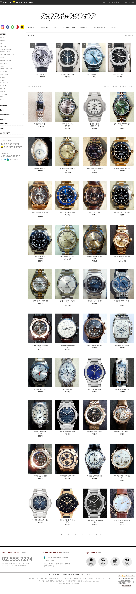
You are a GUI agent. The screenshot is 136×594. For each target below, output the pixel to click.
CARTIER (2, 40)
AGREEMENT (66, 574)
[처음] (61, 534)
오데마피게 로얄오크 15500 (67, 431)
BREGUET (3, 46)
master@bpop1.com (93, 581)
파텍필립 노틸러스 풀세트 (94, 301)
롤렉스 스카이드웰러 (95, 212)
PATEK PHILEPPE (5, 52)
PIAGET (2, 57)
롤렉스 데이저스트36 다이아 (67, 256)
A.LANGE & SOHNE (5, 60)
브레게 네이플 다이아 (67, 389)
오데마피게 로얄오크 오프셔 (67, 476)
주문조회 (124, 2)
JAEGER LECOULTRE (6, 69)
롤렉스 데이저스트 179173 (40, 301)
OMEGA (2, 91)
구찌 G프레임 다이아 (40, 124)
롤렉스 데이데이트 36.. (93, 74)
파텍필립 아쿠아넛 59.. (67, 74)
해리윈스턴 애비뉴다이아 (122, 389)
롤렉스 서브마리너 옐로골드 (122, 168)
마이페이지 (132, 2)
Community (5, 133)
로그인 (105, 2)
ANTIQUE (3, 100)
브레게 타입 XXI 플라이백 (94, 345)
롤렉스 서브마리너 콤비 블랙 (122, 212)
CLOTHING (4, 124)
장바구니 (118, 2)
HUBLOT (2, 66)
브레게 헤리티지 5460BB (122, 345)
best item (130, 86)
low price (107, 86)
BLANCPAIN (3, 72)
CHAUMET (3, 77)
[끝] (100, 534)
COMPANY (56, 574)
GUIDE (88, 574)
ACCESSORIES (5, 115)
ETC (1, 97)
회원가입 (111, 2)
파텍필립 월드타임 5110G (94, 476)
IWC (1, 43)
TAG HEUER (3, 94)
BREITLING (3, 63)
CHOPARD (3, 85)
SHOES (2, 128)
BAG (2, 110)
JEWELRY (3, 105)
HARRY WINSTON (5, 74)
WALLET (3, 119)
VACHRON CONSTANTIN (7, 55)
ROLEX (2, 38)
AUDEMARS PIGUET (6, 49)
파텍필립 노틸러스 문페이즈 (40, 520)
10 (97, 534)
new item (123, 86)
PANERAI (2, 80)
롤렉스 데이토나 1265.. (42, 74)
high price (115, 86)
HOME (48, 574)
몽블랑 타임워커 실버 (40, 389)
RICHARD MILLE (4, 83)
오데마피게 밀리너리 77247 (122, 431)
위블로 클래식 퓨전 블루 (94, 389)
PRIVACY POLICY (78, 574)
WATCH (3, 34)
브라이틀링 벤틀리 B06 (40, 476)
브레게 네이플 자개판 (40, 168)
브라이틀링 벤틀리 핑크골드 (95, 431)
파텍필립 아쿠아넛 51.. (119, 74)
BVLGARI (2, 88)
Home (125, 35)
